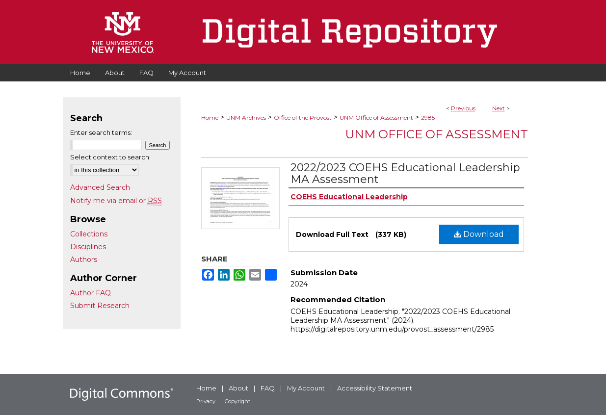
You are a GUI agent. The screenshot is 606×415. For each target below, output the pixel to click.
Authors (83, 259)
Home (209, 117)
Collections (88, 234)
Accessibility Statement (374, 388)
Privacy (205, 401)
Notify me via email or (116, 200)
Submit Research (100, 305)
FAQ (268, 388)
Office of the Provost (303, 117)
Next (498, 108)
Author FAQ (90, 292)
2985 (428, 117)
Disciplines (88, 246)
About (238, 388)
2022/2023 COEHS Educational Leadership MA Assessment (405, 173)
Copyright (237, 401)
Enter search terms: (101, 132)
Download (479, 234)
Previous (463, 108)
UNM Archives (246, 117)
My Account (306, 388)
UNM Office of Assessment (376, 117)
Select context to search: (110, 157)
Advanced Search (100, 187)
